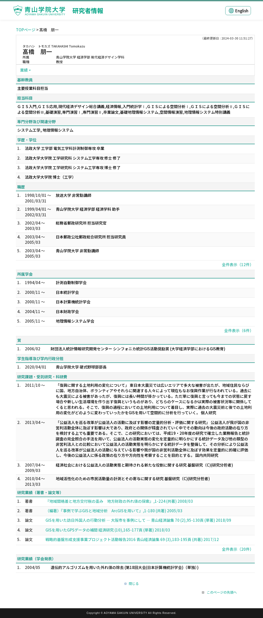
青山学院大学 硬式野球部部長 (81, 367)
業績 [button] (24, 70)
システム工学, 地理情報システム (45, 130)
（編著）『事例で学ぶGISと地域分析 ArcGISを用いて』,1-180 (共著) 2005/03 (113, 510)
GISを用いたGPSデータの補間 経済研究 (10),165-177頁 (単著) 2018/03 (107, 530)
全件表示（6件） (238, 330)
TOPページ (25, 29)
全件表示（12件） (237, 264)
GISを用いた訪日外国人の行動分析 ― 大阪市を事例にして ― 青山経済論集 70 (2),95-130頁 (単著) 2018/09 (138, 520)
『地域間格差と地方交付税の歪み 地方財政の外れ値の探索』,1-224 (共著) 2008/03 (119, 501)
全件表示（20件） (237, 549)
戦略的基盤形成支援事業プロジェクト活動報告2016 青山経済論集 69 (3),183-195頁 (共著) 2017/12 (132, 539)
